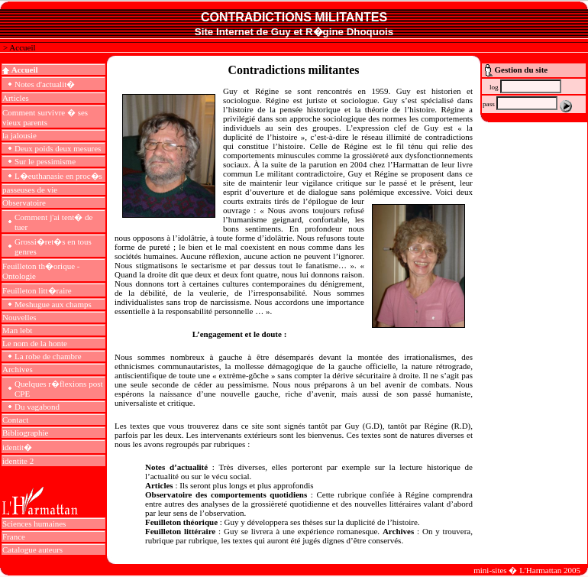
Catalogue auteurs (32, 549)
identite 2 (18, 460)
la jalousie (19, 135)
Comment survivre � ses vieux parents (45, 117)
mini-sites (489, 570)
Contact (15, 419)
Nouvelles (19, 317)
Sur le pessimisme (45, 161)
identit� (17, 447)
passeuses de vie (29, 189)
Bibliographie (25, 432)
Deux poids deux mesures (58, 148)
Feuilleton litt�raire (37, 290)
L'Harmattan (540, 570)
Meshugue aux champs (53, 304)
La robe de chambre (48, 356)
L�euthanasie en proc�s (58, 175)
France (13, 536)
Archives (17, 369)
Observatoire (24, 202)
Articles (15, 97)
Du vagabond (37, 406)
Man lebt (17, 330)
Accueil (22, 47)
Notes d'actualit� (45, 84)
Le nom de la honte (34, 343)
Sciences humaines (34, 523)
